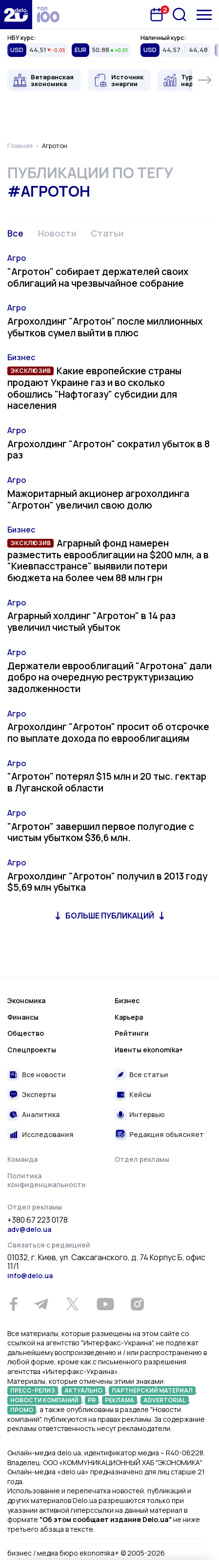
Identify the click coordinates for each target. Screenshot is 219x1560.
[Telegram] (41, 1304)
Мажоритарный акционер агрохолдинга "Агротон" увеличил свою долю (98, 499)
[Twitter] (72, 1304)
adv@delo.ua (29, 1229)
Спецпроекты (31, 1049)
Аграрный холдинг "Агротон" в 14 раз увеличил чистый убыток (91, 621)
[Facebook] (13, 1304)
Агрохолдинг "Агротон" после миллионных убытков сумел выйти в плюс (104, 327)
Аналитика (41, 1114)
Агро (16, 258)
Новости (57, 233)
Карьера (129, 1017)
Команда (22, 1159)
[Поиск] (179, 14)
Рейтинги (132, 1033)
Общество (25, 1033)
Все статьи (148, 1074)
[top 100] (48, 14)
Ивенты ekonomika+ (149, 1049)
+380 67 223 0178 (37, 1220)
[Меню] (204, 15)
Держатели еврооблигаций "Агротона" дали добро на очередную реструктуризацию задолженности (109, 678)
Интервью (147, 1114)
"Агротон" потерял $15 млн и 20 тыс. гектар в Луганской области (106, 782)
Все (15, 233)
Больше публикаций (109, 915)
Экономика (26, 1000)
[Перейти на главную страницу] (16, 14)
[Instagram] (137, 1304)
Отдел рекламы (142, 1159)
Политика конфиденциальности (46, 1180)
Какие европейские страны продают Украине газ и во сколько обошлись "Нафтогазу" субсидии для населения (94, 388)
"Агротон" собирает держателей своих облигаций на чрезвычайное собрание (97, 277)
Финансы (23, 1017)
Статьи (107, 233)
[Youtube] (105, 1304)
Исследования (48, 1134)
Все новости (44, 1074)
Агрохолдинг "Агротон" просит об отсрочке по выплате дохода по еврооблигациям (108, 732)
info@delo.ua (30, 1275)
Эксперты (39, 1094)
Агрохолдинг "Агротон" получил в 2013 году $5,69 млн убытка (107, 882)
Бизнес (21, 357)
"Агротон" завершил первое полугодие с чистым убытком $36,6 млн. (100, 832)
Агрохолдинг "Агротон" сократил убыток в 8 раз (108, 450)
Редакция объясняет (166, 1134)
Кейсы (140, 1094)
